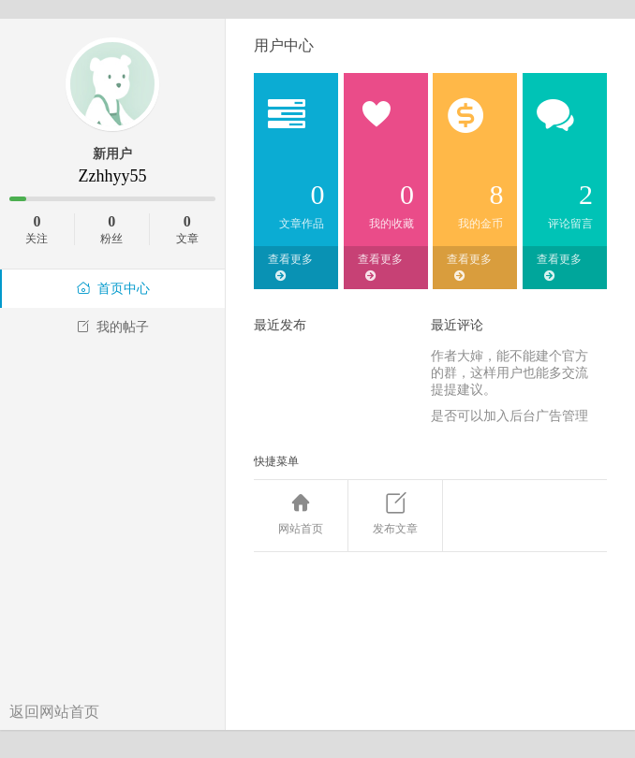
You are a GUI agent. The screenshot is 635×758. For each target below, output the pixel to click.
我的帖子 (112, 327)
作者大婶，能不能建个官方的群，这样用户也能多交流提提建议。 (509, 373)
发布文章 (395, 514)
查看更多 (290, 267)
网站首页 (300, 514)
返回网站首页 (54, 712)
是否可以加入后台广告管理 (509, 416)
